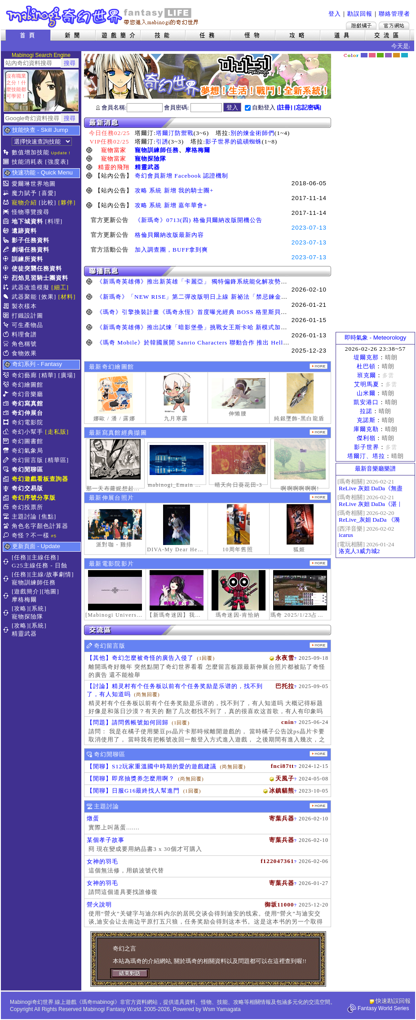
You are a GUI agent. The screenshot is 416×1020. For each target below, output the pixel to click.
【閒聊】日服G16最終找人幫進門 (133, 790)
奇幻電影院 (27, 422)
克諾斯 (366, 420)
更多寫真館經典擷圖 (318, 432)
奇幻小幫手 (27, 431)
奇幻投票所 (27, 507)
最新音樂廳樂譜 (375, 468)
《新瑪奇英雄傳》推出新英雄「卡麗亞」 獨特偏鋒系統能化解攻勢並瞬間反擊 (204, 281)
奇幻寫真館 (27, 403)
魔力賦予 (24, 193)
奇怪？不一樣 (30, 535)
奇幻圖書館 (27, 441)
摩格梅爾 (197, 150)
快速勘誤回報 (393, 1001)
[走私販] (57, 431)
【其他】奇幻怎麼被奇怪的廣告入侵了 (140, 657)
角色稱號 (24, 343)
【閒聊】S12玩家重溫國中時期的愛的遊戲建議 (152, 766)
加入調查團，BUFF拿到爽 (171, 249)
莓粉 (372, 55)
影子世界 (366, 447)
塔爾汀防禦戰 (175, 133)
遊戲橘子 (361, 26)
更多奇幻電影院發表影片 (318, 563)
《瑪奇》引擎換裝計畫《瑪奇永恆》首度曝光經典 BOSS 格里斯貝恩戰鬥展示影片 (211, 312)
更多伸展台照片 (318, 497)
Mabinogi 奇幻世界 (103, 16)
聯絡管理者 (394, 13)
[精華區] (57, 460)
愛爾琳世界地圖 (34, 183)
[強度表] (57, 161)
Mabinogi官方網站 (394, 26)
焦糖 (396, 55)
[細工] (60, 287)
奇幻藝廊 (24, 375)
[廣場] (67, 375)
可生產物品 (27, 325)
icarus (346, 535)
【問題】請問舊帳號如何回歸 (127, 722)
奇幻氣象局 (27, 450)
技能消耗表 (27, 161)
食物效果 (24, 353)
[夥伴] (67, 202)
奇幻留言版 (27, 460)
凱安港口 (366, 402)
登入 (334, 13)
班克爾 (366, 375)
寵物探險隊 (150, 158)
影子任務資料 (30, 240)
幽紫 (388, 55)
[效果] (47, 296)
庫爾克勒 (366, 429)
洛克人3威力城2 (359, 551)
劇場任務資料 (30, 249)
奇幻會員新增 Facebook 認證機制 (181, 175)
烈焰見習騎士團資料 (40, 278)
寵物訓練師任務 (157, 150)
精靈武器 (147, 167)
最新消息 (207, 122)
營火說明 (99, 904)
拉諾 (366, 411)
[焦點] (47, 516)
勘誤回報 (359, 13)
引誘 (162, 141)
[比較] (47, 202)
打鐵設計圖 (27, 315)
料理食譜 (24, 334)
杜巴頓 (366, 366)
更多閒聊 (318, 754)
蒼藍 (404, 55)
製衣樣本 (24, 306)
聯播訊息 (207, 271)
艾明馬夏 (366, 384)
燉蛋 (93, 818)
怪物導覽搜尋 (30, 212)
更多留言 (318, 645)
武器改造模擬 (30, 287)
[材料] (67, 296)
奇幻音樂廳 (27, 394)
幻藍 (364, 55)
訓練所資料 (27, 259)
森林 (380, 55)
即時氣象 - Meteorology (375, 337)
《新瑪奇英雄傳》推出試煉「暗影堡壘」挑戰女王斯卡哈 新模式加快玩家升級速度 (211, 327)
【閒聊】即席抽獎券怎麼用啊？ (131, 778)
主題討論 (24, 516)
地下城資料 (27, 221)
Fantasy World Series (383, 1008)
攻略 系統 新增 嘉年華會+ (171, 205)
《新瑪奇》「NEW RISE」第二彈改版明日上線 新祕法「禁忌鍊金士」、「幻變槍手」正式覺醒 (230, 296)
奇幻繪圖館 (27, 384)
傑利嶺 (366, 438)
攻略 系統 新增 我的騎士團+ (174, 190)
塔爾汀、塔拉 (366, 456)
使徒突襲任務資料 (37, 268)
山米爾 (366, 393)
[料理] (53, 221)
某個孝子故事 (105, 840)
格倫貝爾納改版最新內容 (169, 234)
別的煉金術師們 (252, 133)
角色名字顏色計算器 (40, 526)
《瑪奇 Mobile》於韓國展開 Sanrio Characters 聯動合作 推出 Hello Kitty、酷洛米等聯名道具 (228, 342)
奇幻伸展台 (27, 413)
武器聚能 (24, 296)
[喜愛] (47, 193)
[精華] (47, 375)
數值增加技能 (30, 152)
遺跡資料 (24, 230)
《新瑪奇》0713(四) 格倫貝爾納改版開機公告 (198, 220)
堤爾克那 (366, 357)
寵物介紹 (24, 202)
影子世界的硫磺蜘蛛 (233, 141)
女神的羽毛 (102, 861)
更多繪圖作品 (318, 366)
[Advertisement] (376, 195)
